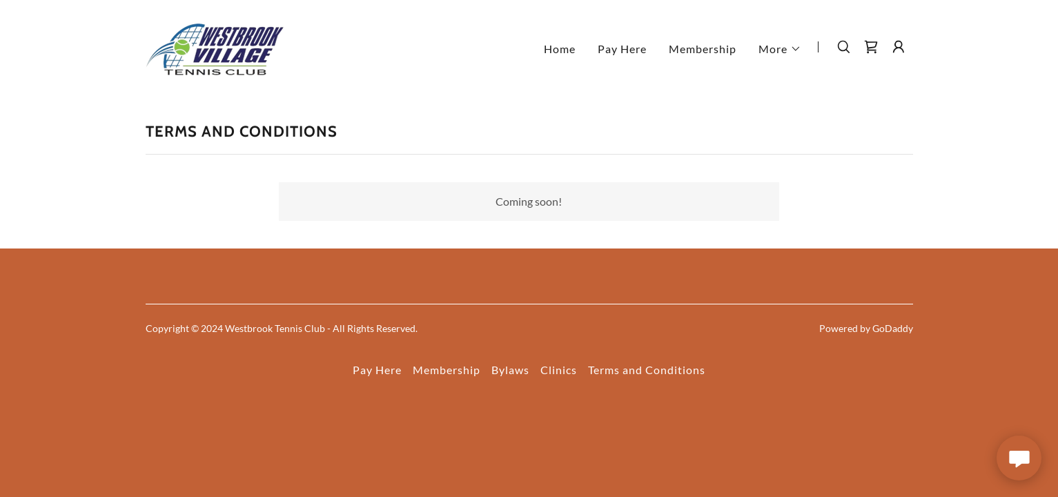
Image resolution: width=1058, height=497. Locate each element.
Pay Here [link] (622, 48)
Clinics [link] (558, 369)
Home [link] (560, 48)
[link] (215, 45)
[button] (779, 49)
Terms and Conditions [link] (646, 369)
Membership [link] (702, 48)
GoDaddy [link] (892, 328)
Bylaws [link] (510, 369)
